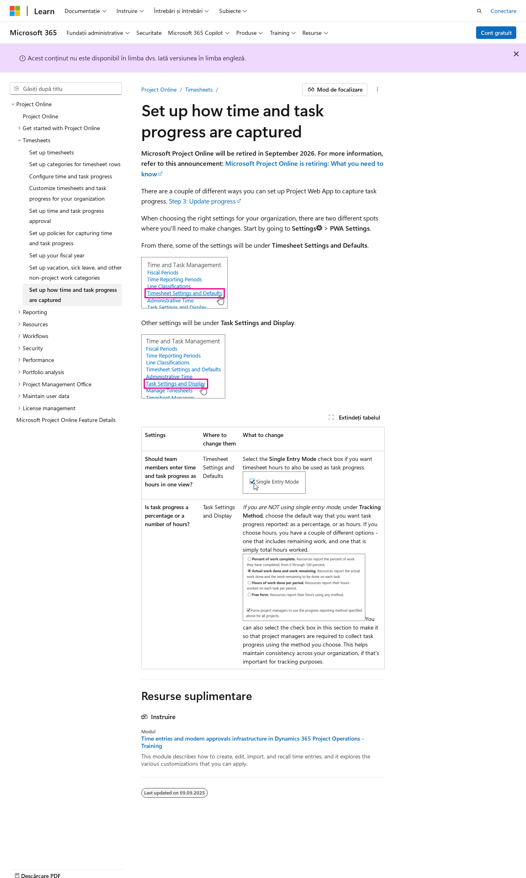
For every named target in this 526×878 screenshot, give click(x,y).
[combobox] (66, 88)
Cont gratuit (496, 32)
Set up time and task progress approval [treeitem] (66, 216)
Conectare (503, 11)
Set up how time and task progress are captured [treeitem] (73, 295)
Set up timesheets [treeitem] (51, 152)
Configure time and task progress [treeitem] (70, 176)
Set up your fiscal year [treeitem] (56, 255)
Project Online (159, 89)
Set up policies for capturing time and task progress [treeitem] (70, 238)
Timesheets (199, 89)
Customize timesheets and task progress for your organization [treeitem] (67, 193)
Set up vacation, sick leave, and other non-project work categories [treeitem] (75, 272)
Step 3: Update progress (202, 201)
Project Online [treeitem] (40, 116)
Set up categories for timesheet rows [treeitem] (75, 164)
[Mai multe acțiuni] (378, 89)
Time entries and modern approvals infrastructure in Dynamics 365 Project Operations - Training (252, 742)
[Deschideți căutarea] (479, 11)
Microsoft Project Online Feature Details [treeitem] (66, 420)
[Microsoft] (15, 11)
